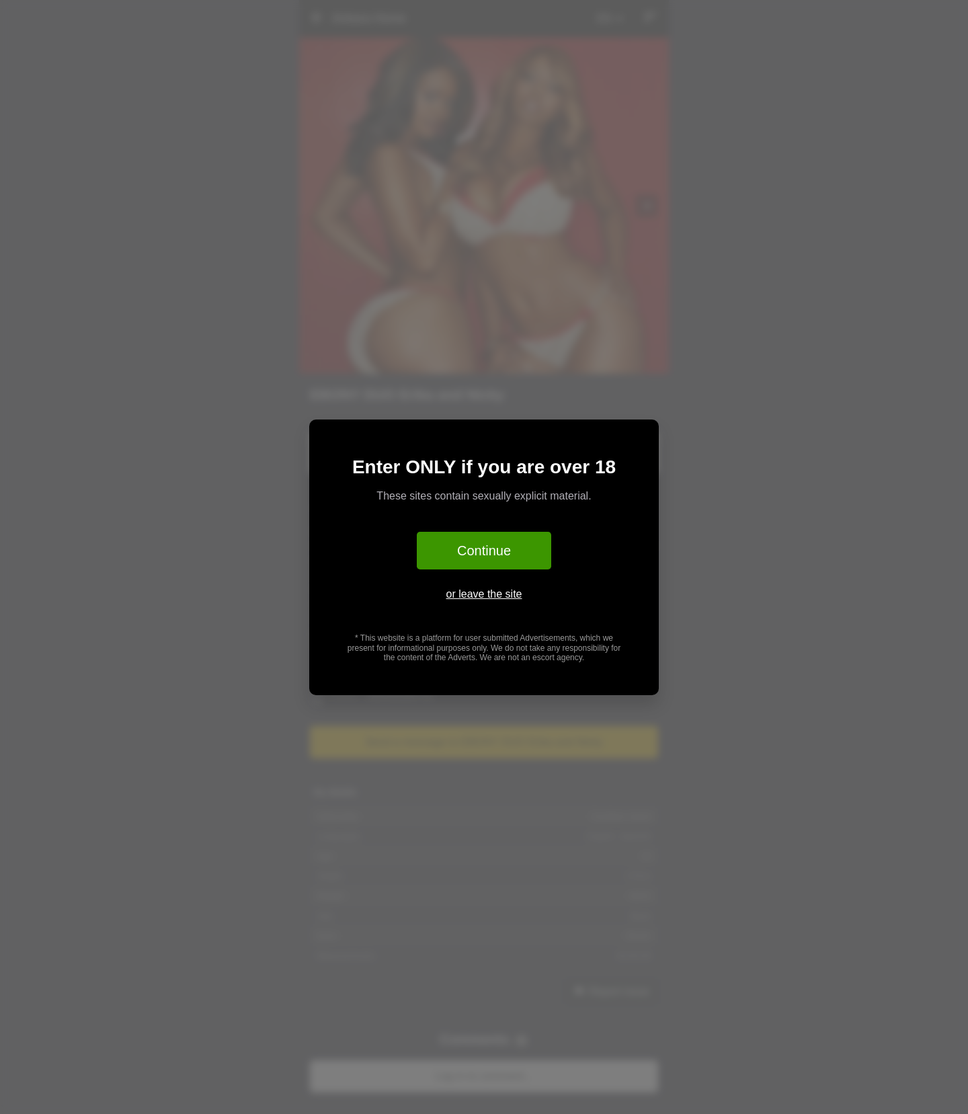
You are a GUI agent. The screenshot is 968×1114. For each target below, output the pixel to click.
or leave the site (484, 594)
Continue (484, 550)
